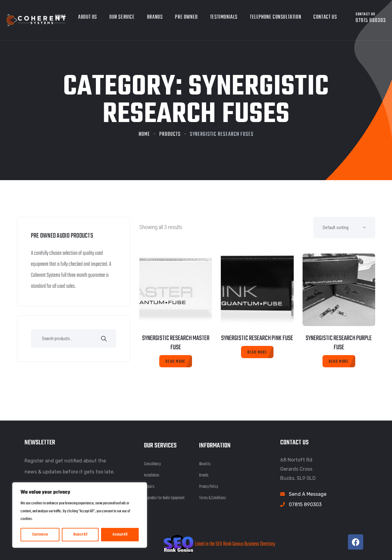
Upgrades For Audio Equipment (164, 498)
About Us (87, 17)
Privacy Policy (208, 486)
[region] (79, 515)
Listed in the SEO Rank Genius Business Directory (219, 544)
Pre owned (186, 17)
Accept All (120, 535)
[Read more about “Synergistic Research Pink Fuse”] (257, 352)
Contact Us (325, 17)
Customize (40, 535)
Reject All (80, 535)
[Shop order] (344, 227)
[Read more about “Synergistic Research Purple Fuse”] (338, 361)
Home (144, 134)
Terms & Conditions (212, 498)
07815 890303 (305, 504)
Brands (155, 17)
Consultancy (152, 464)
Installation (151, 475)
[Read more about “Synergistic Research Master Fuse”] (175, 361)
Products (170, 134)
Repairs (149, 486)
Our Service (122, 17)
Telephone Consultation (275, 17)
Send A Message (307, 494)
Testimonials (224, 17)
